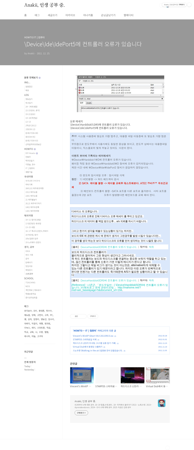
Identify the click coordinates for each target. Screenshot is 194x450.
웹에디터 (128, 15)
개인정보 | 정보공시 (33, 290)
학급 (48, 327)
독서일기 (28, 102)
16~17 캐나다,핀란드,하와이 (36, 231)
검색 (161, 5)
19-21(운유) (30, 114)
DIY (35, 310)
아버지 (27, 323)
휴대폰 (41, 310)
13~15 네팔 (30, 227)
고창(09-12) (30, 129)
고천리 (40, 315)
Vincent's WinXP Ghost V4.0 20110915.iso (93, 335)
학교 (26, 332)
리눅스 (27, 327)
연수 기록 (29, 254)
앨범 (46, 332)
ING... (27, 82)
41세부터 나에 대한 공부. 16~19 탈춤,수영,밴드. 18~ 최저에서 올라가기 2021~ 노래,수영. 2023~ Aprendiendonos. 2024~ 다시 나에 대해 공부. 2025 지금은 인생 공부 (113, 406)
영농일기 (28, 99)
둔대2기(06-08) (31, 133)
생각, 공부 (29, 247)
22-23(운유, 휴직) (32, 110)
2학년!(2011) (30, 125)
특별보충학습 (30, 293)
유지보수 (28, 310)
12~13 (28, 121)
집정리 (36, 319)
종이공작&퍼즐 (31, 297)
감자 (30, 319)
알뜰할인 (28, 86)
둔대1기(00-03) (31, 140)
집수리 (51, 319)
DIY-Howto (31, 153)
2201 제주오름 (31, 195)
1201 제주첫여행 (32, 210)
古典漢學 (29, 273)
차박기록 (28, 184)
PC (51, 315)
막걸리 (34, 323)
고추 (46, 315)
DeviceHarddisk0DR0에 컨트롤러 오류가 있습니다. (109, 247)
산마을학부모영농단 (33, 144)
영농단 (43, 319)
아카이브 (70, 15)
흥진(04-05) (30, 136)
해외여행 (28, 215)
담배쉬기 (28, 262)
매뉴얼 (27, 315)
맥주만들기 (29, 160)
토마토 (47, 323)
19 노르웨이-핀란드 (33, 242)
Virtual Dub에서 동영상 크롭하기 (87, 346)
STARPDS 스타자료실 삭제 (84, 339)
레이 (33, 327)
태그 (37, 15)
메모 (27, 90)
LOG (26, 94)
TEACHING (30, 282)
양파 (33, 315)
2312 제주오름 (31, 192)
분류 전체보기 (32, 77)
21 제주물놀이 (31, 199)
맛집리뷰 (28, 266)
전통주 (28, 156)
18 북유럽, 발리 (31, 234)
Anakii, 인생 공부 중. (44, 5)
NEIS (27, 286)
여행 (41, 323)
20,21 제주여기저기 (33, 203)
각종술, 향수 (30, 164)
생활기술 (28, 171)
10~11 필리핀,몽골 (33, 219)
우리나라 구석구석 (32, 180)
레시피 (27, 336)
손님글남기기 (108, 15)
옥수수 (49, 310)
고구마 (40, 336)
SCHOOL (29, 278)
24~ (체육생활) (31, 106)
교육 (32, 332)
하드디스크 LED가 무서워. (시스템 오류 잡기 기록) (94, 343)
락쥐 (151, 247)
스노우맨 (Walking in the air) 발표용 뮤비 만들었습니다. (98, 350)
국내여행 (28, 176)
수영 (41, 332)
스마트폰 (41, 327)
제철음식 (28, 269)
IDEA (27, 251)
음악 (27, 258)
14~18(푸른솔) (31, 117)
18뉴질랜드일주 (31, 238)
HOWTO (78, 330)
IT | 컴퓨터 (90, 330)
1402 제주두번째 (32, 207)
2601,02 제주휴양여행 (34, 188)
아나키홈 (88, 15)
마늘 (33, 336)
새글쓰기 (52, 15)
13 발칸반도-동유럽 (33, 223)
